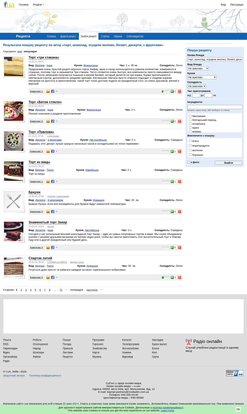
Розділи (37, 4)
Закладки (157, 339)
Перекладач (10, 348)
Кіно (154, 352)
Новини (126, 352)
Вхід (223, 4)
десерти (51, 196)
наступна (91, 289)
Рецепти (68, 356)
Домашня (98, 200)
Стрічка (105, 36)
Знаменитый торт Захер (48, 222)
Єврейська (91, 169)
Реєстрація (236, 4)
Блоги (155, 348)
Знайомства (99, 348)
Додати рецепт (68, 36)
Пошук (67, 339)
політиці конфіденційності (167, 407)
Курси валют (159, 344)
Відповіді (127, 356)
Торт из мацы (39, 162)
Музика (96, 356)
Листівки (68, 352)
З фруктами (54, 139)
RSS (5, 344)
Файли (37, 356)
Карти (95, 352)
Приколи (68, 348)
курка (194, 127)
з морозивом (62, 196)
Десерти (40, 109)
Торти (50, 169)
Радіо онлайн (207, 341)
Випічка (39, 65)
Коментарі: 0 (36, 121)
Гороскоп (97, 344)
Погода (67, 344)
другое (50, 226)
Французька (90, 65)
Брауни (35, 192)
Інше (49, 65)
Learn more (167, 410)
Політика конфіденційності (45, 375)
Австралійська (98, 139)
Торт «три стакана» (44, 57)
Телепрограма (130, 344)
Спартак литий (40, 258)
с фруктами (53, 136)
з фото (193, 162)
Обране (118, 36)
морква (195, 131)
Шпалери (38, 352)
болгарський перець (203, 120)
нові (19, 51)
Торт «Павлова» (41, 132)
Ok (238, 409)
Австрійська (92, 230)
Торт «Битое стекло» (45, 102)
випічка (74, 262)
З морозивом (55, 200)
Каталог (127, 339)
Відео (6, 352)
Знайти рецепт (89, 36)
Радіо (6, 360)
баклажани (197, 116)
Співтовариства (135, 36)
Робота (37, 339)
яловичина (197, 123)
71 (61, 289)
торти (81, 262)
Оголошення (40, 344)
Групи (155, 356)
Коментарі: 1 (36, 91)
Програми (98, 339)
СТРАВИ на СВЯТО (57, 262)
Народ (37, 348)
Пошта (7, 339)
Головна (23, 4)
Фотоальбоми (130, 348)
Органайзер (10, 356)
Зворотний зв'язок (14, 375)
